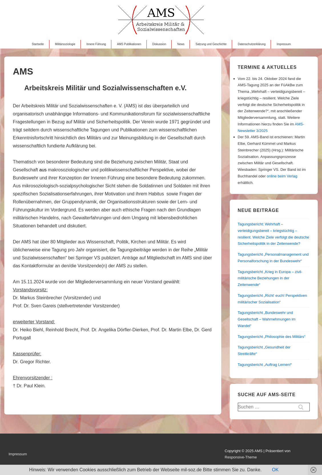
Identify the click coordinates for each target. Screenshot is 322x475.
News (180, 44)
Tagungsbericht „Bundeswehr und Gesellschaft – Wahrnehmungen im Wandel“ (267, 319)
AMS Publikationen (129, 44)
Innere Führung (96, 44)
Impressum (284, 44)
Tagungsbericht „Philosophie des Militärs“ (271, 336)
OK (275, 469)
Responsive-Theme (241, 457)
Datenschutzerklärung (251, 44)
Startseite (38, 44)
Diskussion (159, 44)
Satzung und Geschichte (211, 44)
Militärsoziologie (65, 44)
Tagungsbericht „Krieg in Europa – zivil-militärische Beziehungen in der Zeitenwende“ (270, 278)
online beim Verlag (282, 176)
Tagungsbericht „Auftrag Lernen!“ (265, 364)
